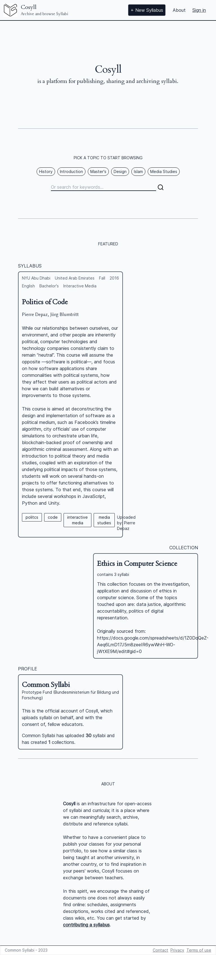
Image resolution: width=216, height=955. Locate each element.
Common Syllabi (46, 685)
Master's (98, 171)
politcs (32, 517)
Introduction (71, 171)
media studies (104, 520)
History (46, 171)
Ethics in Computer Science (137, 563)
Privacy (177, 950)
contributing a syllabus (86, 925)
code (53, 517)
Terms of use (198, 950)
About (179, 10)
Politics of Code (45, 302)
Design (120, 171)
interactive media (77, 520)
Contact (160, 950)
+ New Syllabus (146, 10)
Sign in (199, 10)
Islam (138, 171)
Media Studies (163, 171)
